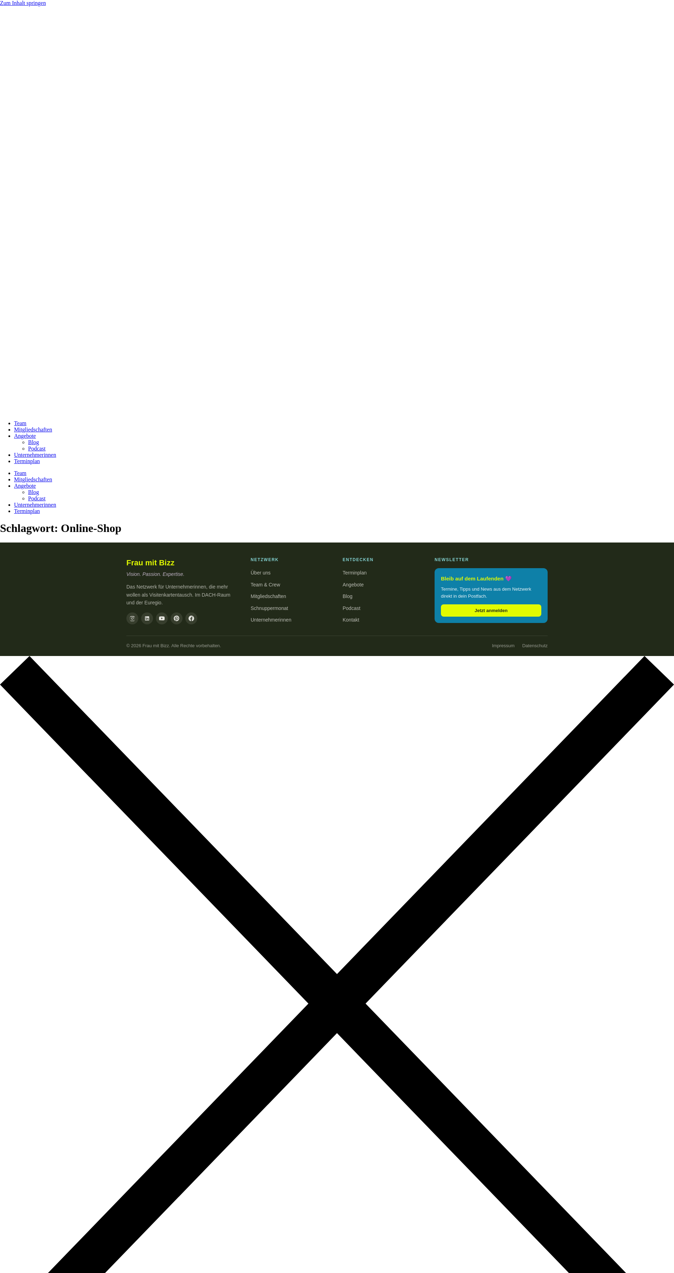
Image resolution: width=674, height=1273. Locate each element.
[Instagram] (132, 618)
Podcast (37, 449)
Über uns (261, 573)
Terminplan (27, 461)
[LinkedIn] (147, 618)
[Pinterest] (177, 618)
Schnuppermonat (269, 608)
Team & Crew (265, 584)
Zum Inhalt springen (23, 3)
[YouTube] (162, 618)
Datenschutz (535, 645)
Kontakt (351, 620)
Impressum (503, 645)
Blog (33, 442)
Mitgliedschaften (33, 430)
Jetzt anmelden (491, 610)
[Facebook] (191, 618)
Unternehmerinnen (35, 455)
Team (20, 423)
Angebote (25, 436)
